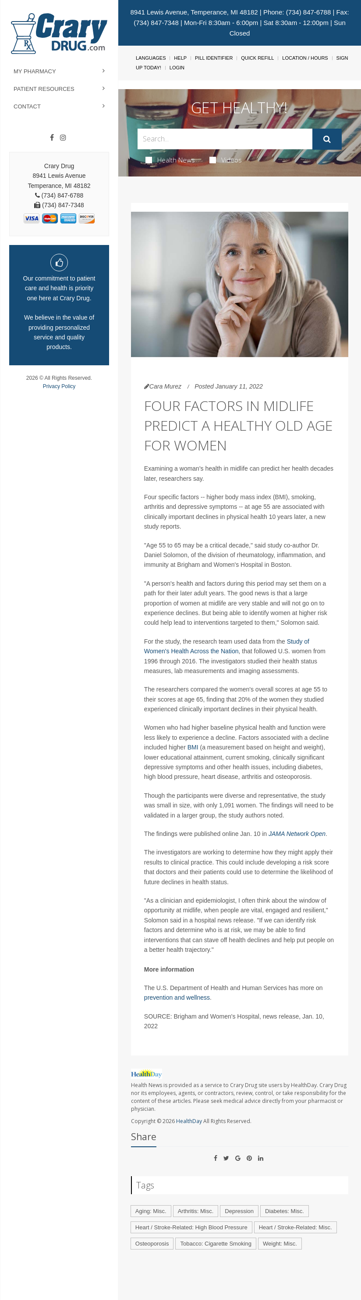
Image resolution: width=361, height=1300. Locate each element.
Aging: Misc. (150, 1211)
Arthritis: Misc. (196, 1211)
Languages (151, 58)
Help (180, 58)
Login (177, 67)
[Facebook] (52, 137)
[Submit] (327, 139)
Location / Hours (305, 58)
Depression (239, 1211)
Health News (170, 159)
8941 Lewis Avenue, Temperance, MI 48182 (194, 12)
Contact (27, 106)
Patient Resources (44, 89)
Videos (225, 159)
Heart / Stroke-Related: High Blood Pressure (191, 1227)
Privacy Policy (59, 386)
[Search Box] (225, 139)
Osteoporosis (152, 1243)
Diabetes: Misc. (284, 1211)
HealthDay (189, 1121)
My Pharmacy (35, 71)
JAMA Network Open (297, 833)
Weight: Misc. (280, 1243)
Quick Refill (257, 58)
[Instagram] (63, 137)
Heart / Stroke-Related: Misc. (295, 1227)
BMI (194, 747)
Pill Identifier (214, 58)
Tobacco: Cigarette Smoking (215, 1243)
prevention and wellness (177, 997)
